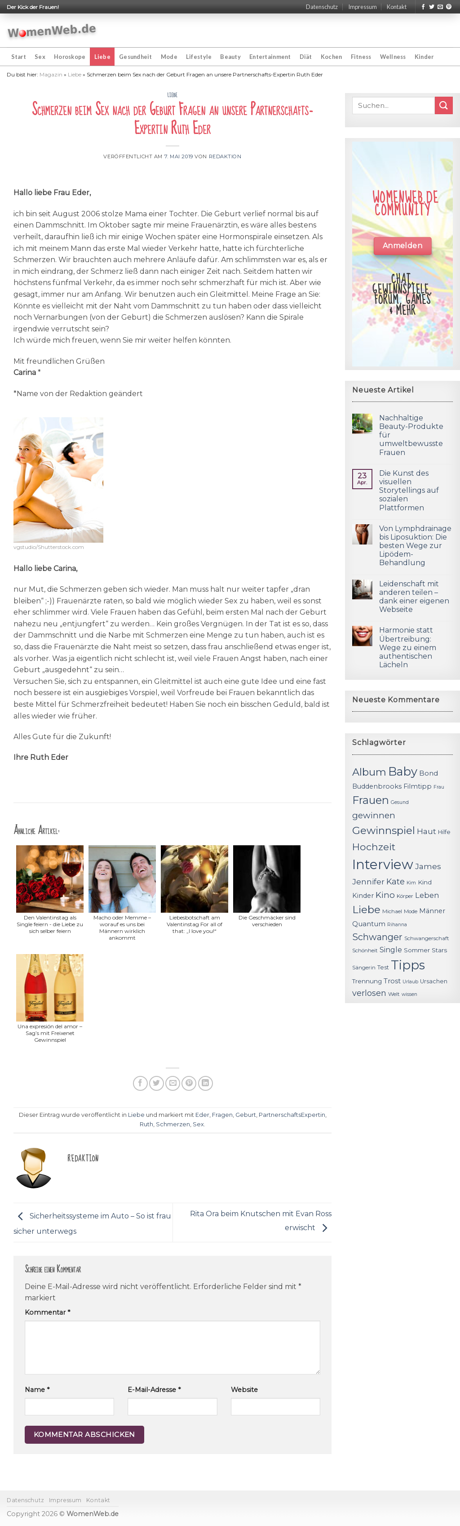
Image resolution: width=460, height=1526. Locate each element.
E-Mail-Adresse (154, 1390)
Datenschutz (322, 6)
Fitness (361, 56)
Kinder (424, 56)
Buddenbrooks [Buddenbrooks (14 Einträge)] (377, 786)
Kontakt (397, 6)
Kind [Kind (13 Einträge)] (425, 882)
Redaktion (225, 156)
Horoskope (69, 56)
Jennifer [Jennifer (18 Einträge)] (368, 881)
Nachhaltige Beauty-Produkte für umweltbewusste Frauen (411, 435)
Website (244, 1390)
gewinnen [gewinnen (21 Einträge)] (373, 815)
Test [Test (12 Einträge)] (383, 967)
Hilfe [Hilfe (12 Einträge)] (444, 832)
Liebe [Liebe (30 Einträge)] (366, 909)
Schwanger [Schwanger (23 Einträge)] (377, 937)
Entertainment (270, 56)
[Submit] (444, 105)
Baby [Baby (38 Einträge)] (402, 771)
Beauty (230, 56)
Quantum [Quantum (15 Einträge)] (368, 923)
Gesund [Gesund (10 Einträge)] (400, 802)
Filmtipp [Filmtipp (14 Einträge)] (417, 786)
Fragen (222, 1114)
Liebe (102, 56)
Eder (202, 1114)
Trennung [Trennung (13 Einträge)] (367, 981)
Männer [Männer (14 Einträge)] (432, 911)
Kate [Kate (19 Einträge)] (395, 881)
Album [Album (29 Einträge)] (369, 772)
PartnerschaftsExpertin (292, 1114)
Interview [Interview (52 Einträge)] (382, 864)
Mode (169, 56)
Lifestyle (199, 56)
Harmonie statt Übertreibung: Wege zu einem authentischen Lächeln (407, 647)
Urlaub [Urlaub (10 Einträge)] (410, 982)
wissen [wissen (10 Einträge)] (409, 994)
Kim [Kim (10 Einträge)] (411, 883)
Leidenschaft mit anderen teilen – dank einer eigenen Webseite (414, 597)
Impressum (362, 6)
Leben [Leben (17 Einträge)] (427, 895)
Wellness (393, 56)
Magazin (51, 74)
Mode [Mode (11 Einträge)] (410, 911)
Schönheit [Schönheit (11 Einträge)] (365, 950)
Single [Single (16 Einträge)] (391, 950)
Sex (40, 56)
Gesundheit (135, 56)
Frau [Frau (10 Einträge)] (438, 787)
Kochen (331, 56)
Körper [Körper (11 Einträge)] (405, 896)
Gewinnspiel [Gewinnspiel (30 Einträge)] (383, 830)
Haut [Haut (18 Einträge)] (426, 831)
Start (18, 56)
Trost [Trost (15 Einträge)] (392, 981)
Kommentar (47, 1312)
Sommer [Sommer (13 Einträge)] (417, 950)
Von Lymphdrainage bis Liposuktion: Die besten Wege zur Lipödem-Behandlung (415, 545)
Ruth (146, 1124)
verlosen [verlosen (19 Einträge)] (369, 993)
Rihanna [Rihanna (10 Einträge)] (397, 925)
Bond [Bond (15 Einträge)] (428, 773)
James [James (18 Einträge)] (428, 866)
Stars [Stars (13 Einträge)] (439, 950)
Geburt (245, 1114)
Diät (306, 56)
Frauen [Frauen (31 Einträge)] (370, 800)
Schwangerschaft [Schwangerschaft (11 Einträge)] (426, 938)
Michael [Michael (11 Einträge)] (392, 911)
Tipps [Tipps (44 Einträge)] (408, 965)
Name (37, 1390)
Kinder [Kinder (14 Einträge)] (363, 896)
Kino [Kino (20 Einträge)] (385, 895)
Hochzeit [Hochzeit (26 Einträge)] (373, 846)
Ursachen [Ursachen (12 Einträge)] (433, 981)
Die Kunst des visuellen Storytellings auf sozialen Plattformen (409, 490)
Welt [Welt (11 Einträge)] (394, 994)
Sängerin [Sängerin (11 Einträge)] (364, 967)
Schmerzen (173, 1124)
